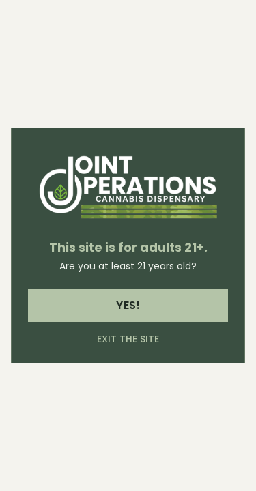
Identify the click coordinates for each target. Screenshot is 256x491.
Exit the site (128, 339)
